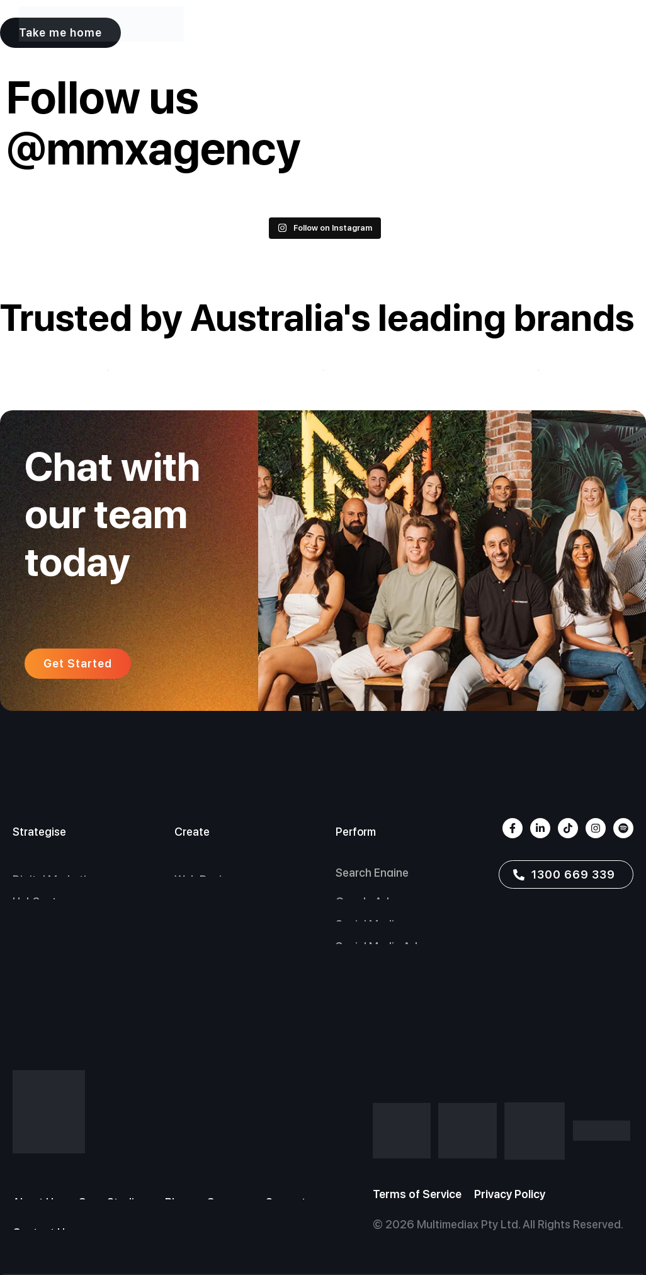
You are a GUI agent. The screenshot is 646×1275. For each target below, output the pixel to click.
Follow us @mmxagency (153, 122)
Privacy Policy (509, 1194)
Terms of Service (417, 1194)
